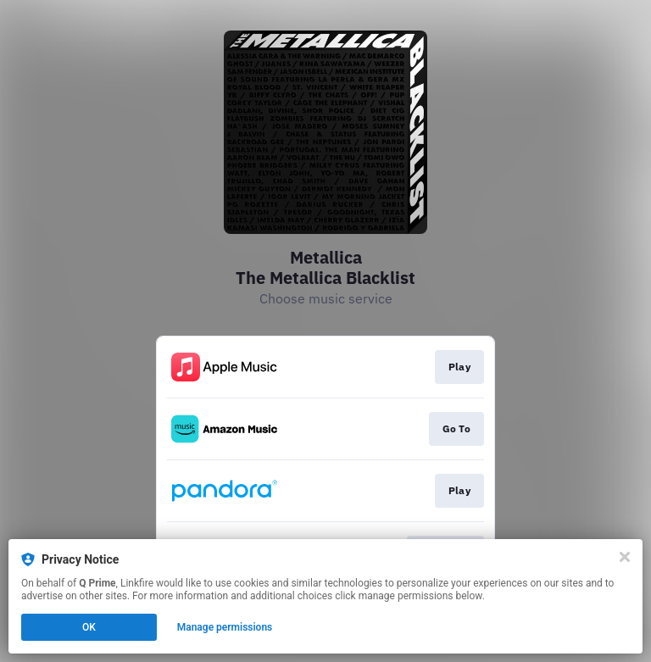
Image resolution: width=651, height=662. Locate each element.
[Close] (624, 556)
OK (89, 627)
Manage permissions (225, 627)
